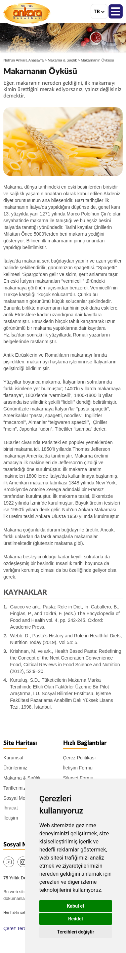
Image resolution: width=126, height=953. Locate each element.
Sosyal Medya (18, 798)
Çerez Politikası (79, 757)
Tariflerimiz (14, 788)
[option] (63, 141)
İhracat (10, 807)
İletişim (10, 818)
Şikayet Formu (78, 778)
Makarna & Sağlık (62, 60)
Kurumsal (13, 757)
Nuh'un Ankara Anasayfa (23, 60)
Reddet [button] (75, 918)
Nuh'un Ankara (26, 13)
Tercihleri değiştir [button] (75, 932)
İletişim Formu (78, 767)
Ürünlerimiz (15, 767)
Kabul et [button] (75, 906)
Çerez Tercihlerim (21, 928)
